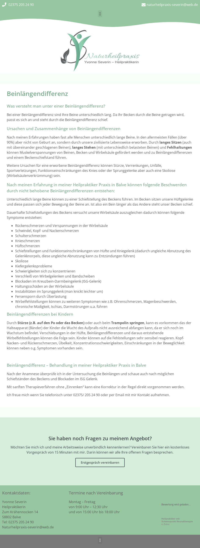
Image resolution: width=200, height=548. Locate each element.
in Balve (177, 521)
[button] (100, 13)
